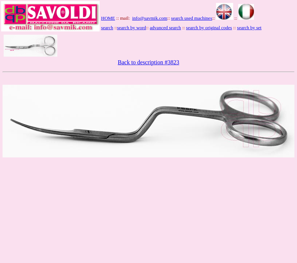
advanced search (165, 27)
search (107, 27)
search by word (131, 27)
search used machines (191, 18)
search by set (249, 27)
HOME (108, 18)
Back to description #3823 (148, 62)
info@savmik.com (149, 18)
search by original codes (209, 27)
